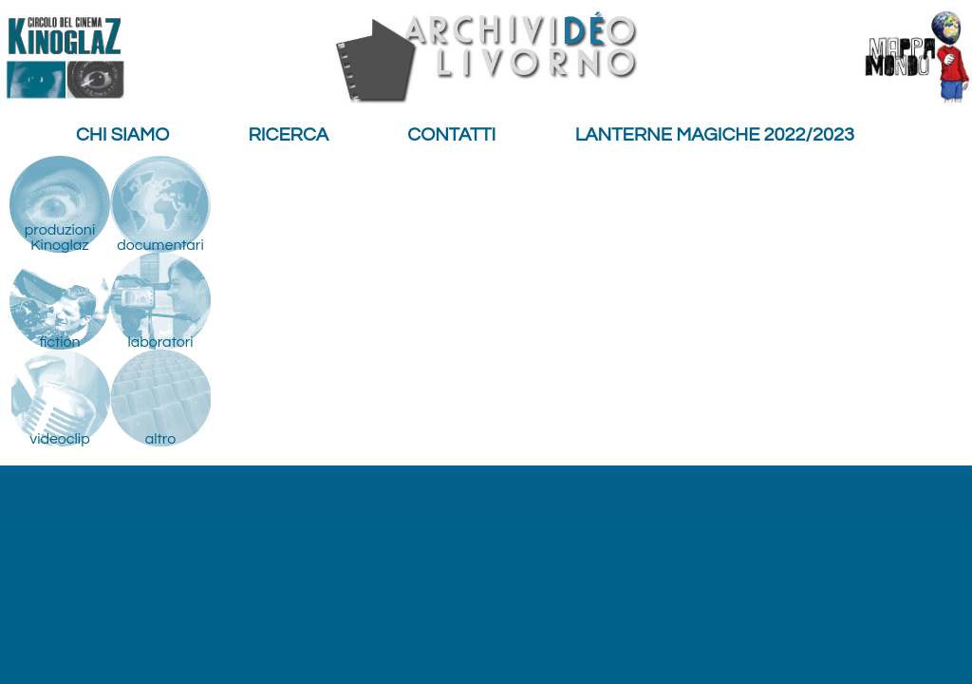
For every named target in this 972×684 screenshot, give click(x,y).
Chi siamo (122, 134)
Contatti (451, 134)
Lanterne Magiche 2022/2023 (714, 134)
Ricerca (288, 134)
